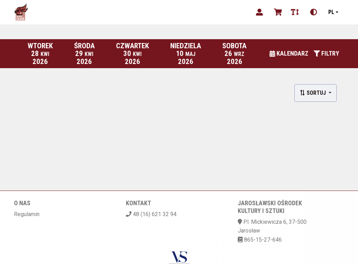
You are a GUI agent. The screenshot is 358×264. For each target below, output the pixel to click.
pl (331, 12)
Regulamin (27, 214)
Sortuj (313, 93)
